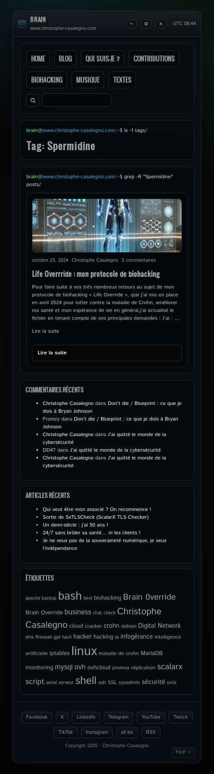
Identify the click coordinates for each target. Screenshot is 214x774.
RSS (151, 732)
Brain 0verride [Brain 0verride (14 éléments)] (149, 597)
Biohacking (46, 79)
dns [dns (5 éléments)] (30, 637)
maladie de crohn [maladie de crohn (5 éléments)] (119, 653)
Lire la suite (45, 331)
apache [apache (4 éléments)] (33, 598)
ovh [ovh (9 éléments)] (80, 667)
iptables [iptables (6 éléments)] (60, 653)
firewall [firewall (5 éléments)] (43, 637)
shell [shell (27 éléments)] (85, 681)
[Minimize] (131, 23)
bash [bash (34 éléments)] (70, 596)
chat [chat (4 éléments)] (97, 613)
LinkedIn (86, 717)
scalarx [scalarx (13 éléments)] (169, 667)
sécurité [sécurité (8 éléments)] (153, 682)
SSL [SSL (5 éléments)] (112, 682)
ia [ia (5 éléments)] (117, 637)
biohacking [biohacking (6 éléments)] (107, 598)
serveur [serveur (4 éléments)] (65, 682)
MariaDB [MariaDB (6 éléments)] (152, 653)
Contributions (154, 58)
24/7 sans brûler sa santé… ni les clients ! (92, 532)
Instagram (97, 732)
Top (183, 752)
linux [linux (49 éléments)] (84, 651)
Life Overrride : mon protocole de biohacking (96, 274)
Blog (65, 58)
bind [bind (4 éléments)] (87, 598)
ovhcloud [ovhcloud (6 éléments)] (98, 667)
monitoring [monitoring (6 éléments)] (39, 667)
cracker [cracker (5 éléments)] (93, 626)
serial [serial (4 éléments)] (51, 682)
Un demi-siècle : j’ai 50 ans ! (75, 525)
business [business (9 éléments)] (77, 612)
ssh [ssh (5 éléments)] (102, 682)
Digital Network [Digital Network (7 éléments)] (159, 626)
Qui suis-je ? (103, 58)
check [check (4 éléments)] (109, 613)
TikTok (65, 732)
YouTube (150, 717)
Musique (87, 79)
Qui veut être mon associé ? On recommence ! (97, 509)
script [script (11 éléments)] (35, 681)
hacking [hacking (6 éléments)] (103, 637)
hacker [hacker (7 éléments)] (82, 637)
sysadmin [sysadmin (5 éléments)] (129, 682)
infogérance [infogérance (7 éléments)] (137, 637)
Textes (122, 79)
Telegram (119, 717)
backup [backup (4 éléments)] (49, 598)
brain (38, 20)
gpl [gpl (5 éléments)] (57, 637)
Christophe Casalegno (68, 403)
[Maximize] (146, 23)
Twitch (180, 717)
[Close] (160, 23)
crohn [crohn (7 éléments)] (111, 626)
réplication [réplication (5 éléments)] (143, 667)
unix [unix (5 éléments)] (171, 682)
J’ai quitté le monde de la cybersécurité (115, 450)
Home (38, 58)
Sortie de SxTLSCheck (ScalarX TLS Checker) (96, 517)
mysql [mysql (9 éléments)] (64, 667)
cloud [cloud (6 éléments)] (76, 626)
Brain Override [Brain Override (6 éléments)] (44, 612)
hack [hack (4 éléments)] (67, 637)
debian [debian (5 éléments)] (129, 626)
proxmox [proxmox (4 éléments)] (121, 668)
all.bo (127, 732)
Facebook (37, 717)
